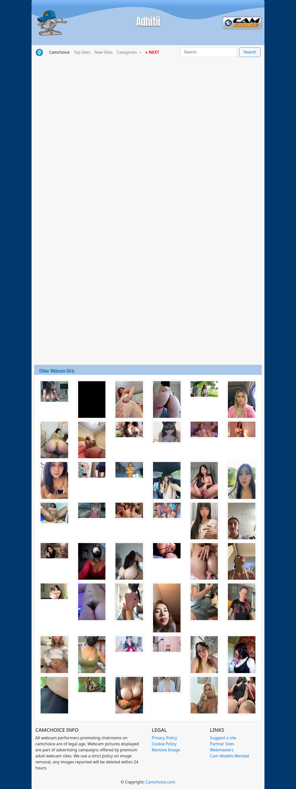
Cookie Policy (164, 744)
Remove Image (166, 750)
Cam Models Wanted (229, 756)
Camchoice (60, 52)
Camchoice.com (160, 782)
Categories (127, 52)
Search (249, 52)
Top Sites (82, 52)
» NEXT (152, 52)
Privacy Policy (164, 738)
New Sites (103, 52)
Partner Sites (222, 744)
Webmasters (222, 750)
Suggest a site (223, 738)
